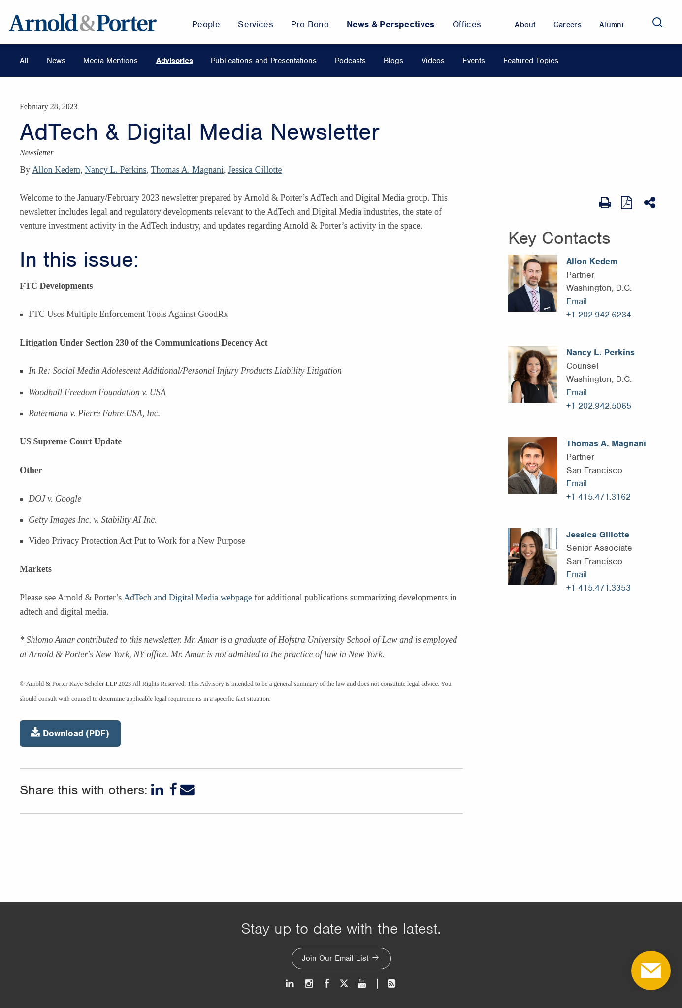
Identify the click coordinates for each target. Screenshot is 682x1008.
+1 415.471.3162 (598, 496)
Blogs (393, 60)
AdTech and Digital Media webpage (188, 597)
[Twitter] (343, 983)
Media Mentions (110, 60)
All (24, 60)
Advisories (174, 60)
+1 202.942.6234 (598, 314)
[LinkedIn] (158, 790)
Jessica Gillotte (255, 170)
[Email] (187, 790)
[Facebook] (173, 790)
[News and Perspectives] (387, 983)
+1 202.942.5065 (598, 405)
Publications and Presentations (264, 60)
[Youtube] (362, 983)
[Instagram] (309, 983)
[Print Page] (605, 203)
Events (473, 60)
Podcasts (350, 60)
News (56, 60)
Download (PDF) (70, 733)
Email (576, 301)
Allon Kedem (56, 170)
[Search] (657, 22)
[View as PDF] (627, 202)
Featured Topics (530, 60)
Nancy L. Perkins (115, 170)
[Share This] (650, 203)
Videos (433, 60)
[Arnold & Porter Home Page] (83, 22)
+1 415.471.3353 (598, 587)
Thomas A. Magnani (187, 170)
